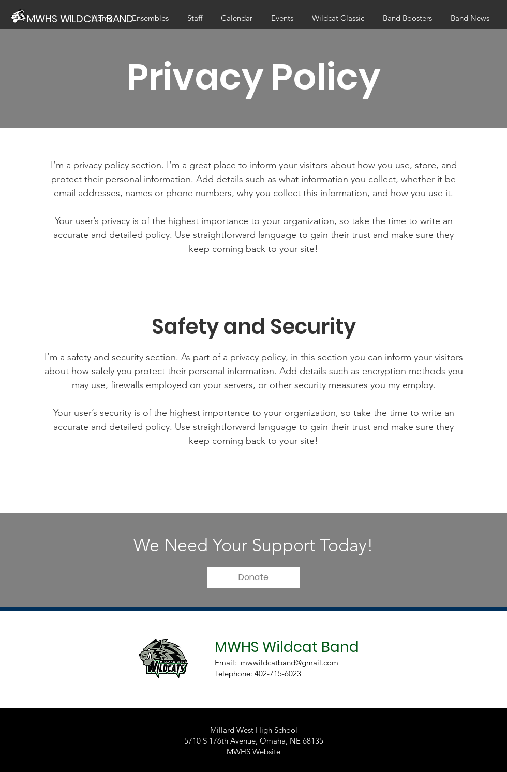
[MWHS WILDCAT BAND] (81, 18)
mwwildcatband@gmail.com (289, 662)
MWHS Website (253, 751)
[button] (253, 577)
